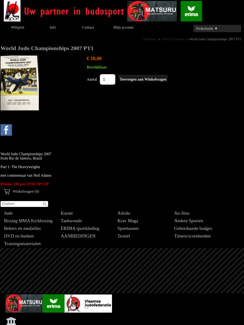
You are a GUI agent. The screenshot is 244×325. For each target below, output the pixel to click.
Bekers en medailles (22, 228)
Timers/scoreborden (192, 235)
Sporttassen (127, 228)
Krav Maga (127, 220)
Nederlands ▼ (207, 28)
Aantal (92, 79)
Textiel (123, 235)
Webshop (149, 39)
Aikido (123, 213)
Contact (88, 27)
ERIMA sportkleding (80, 228)
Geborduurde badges (193, 228)
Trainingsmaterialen (22, 243)
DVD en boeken (19, 235)
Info (53, 27)
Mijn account (123, 27)
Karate (67, 213)
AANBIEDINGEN (78, 235)
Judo (8, 213)
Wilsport (17, 27)
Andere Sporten (188, 220)
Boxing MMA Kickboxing (28, 220)
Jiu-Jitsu (181, 213)
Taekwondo (71, 220)
